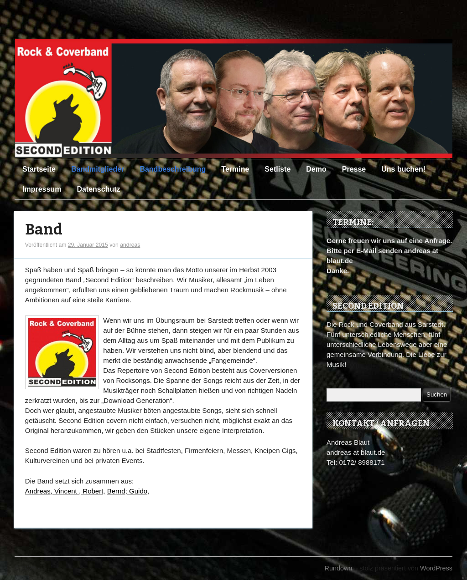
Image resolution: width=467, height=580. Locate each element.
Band (43, 230)
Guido (137, 491)
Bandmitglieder (97, 169)
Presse (354, 169)
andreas (130, 245)
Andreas (38, 491)
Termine (235, 169)
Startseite (39, 169)
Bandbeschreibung (173, 169)
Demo (316, 169)
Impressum (41, 189)
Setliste (278, 169)
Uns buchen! (403, 169)
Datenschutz (98, 189)
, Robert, (92, 491)
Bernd (116, 491)
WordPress (436, 568)
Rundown (339, 568)
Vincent (66, 491)
